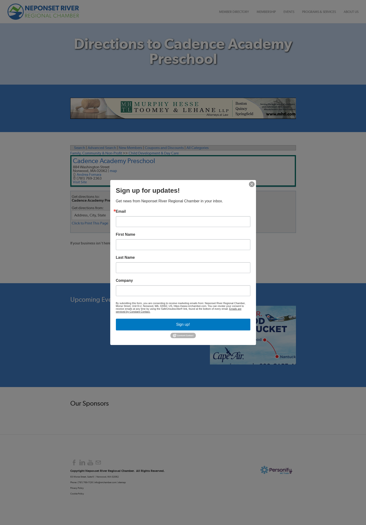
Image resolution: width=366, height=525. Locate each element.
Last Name (125, 257)
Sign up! (183, 324)
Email (121, 211)
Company (124, 280)
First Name (125, 234)
